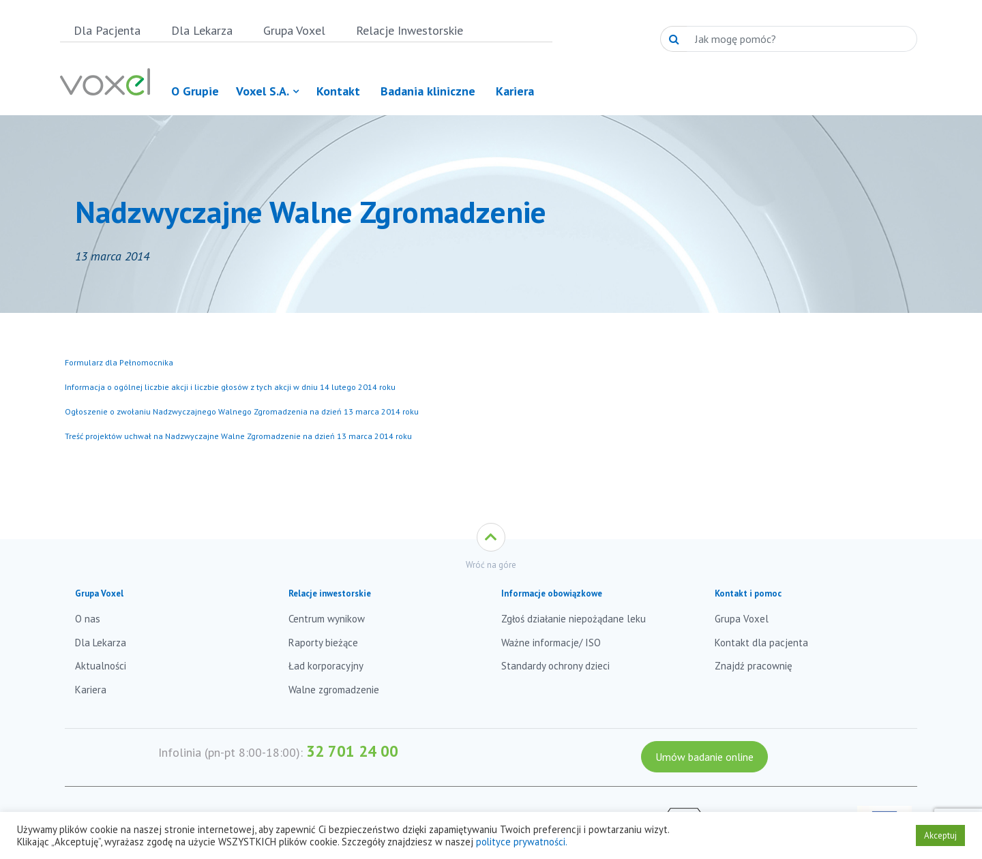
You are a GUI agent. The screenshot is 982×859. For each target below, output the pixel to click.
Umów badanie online (704, 757)
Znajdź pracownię (753, 665)
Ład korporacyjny (325, 665)
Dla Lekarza (202, 30)
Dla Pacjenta (107, 30)
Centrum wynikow (326, 618)
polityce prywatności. (521, 841)
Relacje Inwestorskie (409, 30)
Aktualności (100, 665)
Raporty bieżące (323, 642)
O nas (87, 618)
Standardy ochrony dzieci (555, 665)
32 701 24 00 (352, 751)
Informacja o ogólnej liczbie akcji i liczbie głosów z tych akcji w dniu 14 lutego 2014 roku (230, 387)
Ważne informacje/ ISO (551, 642)
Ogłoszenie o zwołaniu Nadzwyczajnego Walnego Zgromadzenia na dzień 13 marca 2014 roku (242, 411)
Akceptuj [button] (940, 835)
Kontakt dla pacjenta (761, 642)
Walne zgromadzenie (333, 689)
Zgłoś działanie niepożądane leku (573, 618)
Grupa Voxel (294, 30)
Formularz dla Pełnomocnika (119, 362)
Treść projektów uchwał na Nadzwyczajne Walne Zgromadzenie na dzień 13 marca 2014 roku (238, 436)
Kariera (90, 689)
